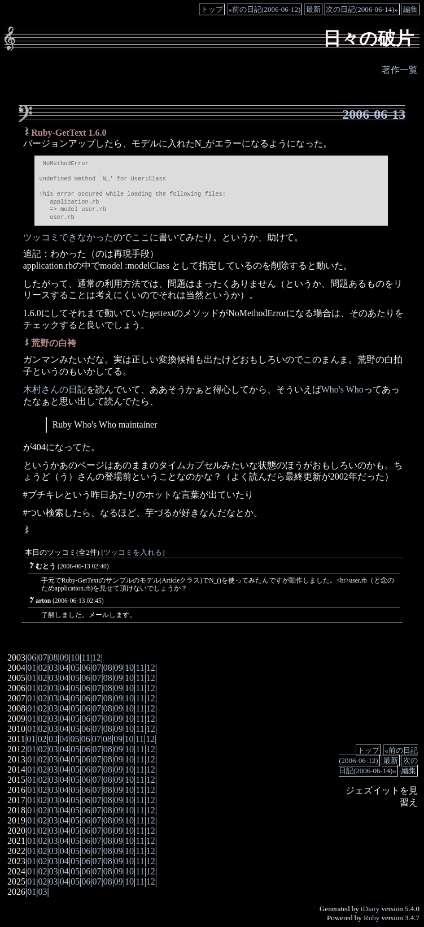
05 (75, 667)
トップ (212, 9)
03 (53, 667)
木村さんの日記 (54, 389)
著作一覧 (400, 70)
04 (64, 667)
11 (85, 657)
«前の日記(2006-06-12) (265, 9)
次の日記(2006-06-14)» (362, 9)
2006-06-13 (373, 114)
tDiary (370, 908)
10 (75, 657)
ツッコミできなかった (68, 237)
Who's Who (342, 389)
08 (53, 657)
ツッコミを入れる (132, 553)
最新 (313, 9)
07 (42, 657)
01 (31, 667)
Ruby (371, 917)
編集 (410, 9)
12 (96, 657)
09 (64, 657)
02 (42, 667)
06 (31, 657)
